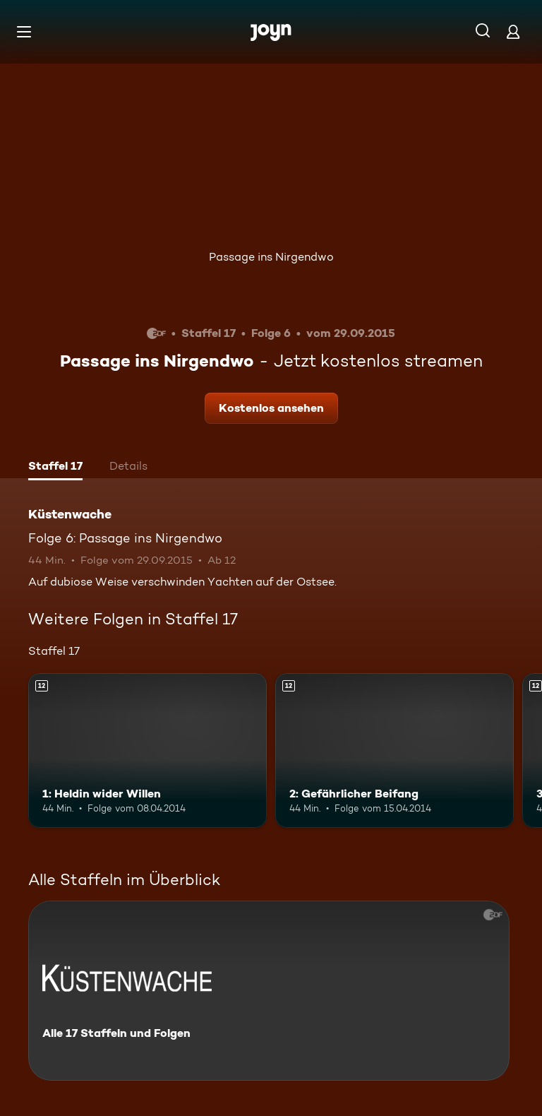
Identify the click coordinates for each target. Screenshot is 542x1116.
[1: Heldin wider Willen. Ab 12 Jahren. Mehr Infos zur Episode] (147, 751)
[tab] (55, 467)
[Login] (513, 31)
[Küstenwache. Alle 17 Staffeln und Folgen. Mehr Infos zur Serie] (269, 991)
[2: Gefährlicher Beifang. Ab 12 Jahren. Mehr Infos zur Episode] (394, 751)
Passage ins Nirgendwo (271, 256)
